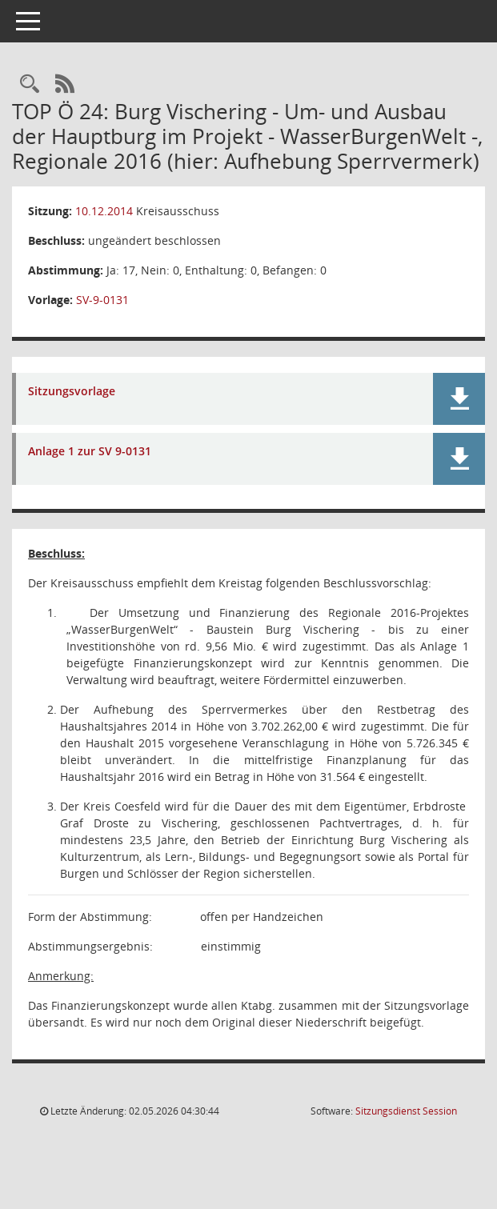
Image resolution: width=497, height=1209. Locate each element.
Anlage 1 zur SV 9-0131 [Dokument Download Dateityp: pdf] (89, 451)
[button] (459, 399)
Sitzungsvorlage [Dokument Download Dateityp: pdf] (71, 391)
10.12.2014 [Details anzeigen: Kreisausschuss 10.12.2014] (104, 210)
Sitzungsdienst (406, 1111)
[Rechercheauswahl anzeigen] (29, 84)
